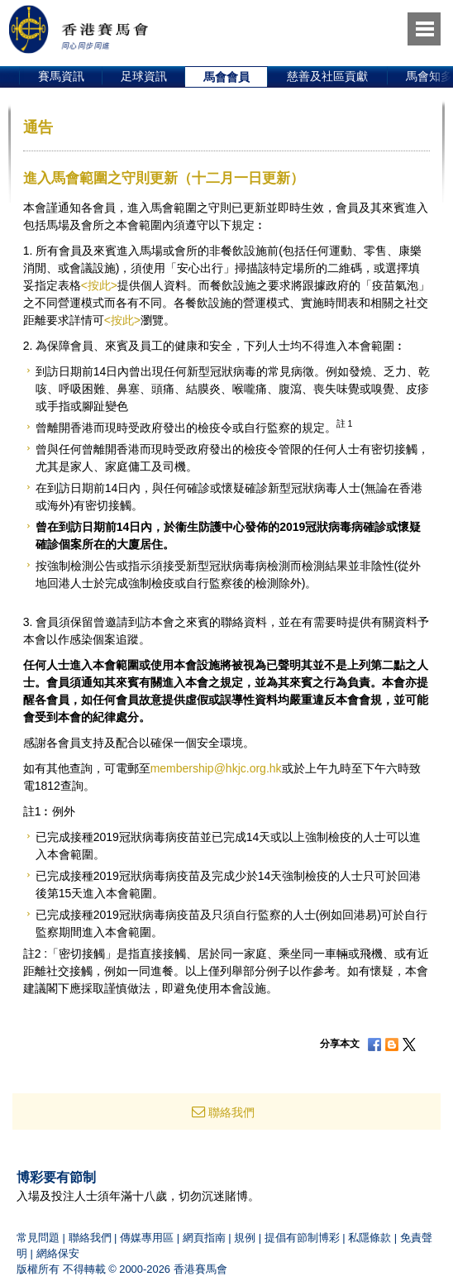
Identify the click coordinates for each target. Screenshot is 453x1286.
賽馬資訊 (61, 76)
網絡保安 (57, 1253)
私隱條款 (369, 1237)
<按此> (99, 285)
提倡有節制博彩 (302, 1237)
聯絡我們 (231, 1112)
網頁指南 (204, 1237)
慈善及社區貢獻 (327, 76)
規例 (244, 1237)
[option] (61, 77)
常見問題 (38, 1237)
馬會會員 (226, 77)
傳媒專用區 (147, 1237)
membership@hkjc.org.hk (216, 768)
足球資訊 (144, 76)
